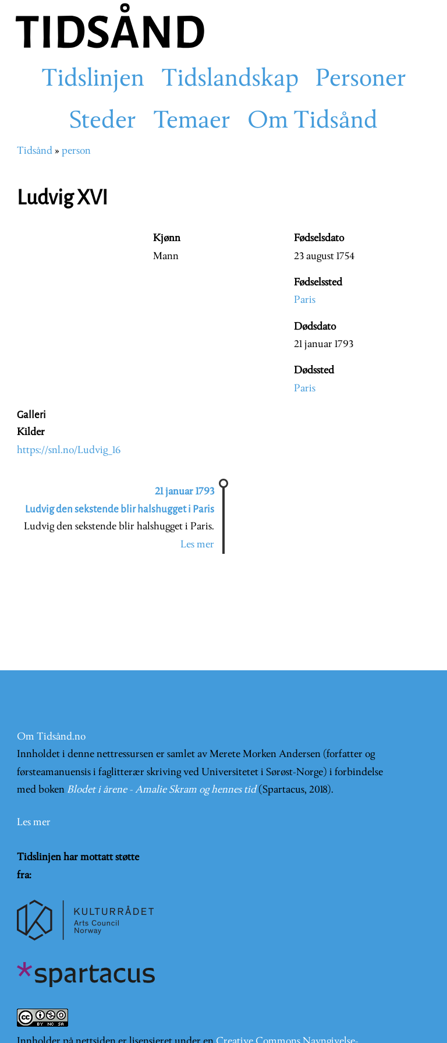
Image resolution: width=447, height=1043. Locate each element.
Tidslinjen (92, 80)
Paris (304, 300)
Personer (360, 80)
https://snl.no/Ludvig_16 (68, 450)
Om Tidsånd (312, 122)
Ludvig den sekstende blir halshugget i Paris (119, 509)
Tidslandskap (230, 80)
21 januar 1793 (184, 491)
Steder (102, 122)
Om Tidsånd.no (51, 737)
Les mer (197, 544)
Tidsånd (34, 151)
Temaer (191, 122)
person (76, 151)
